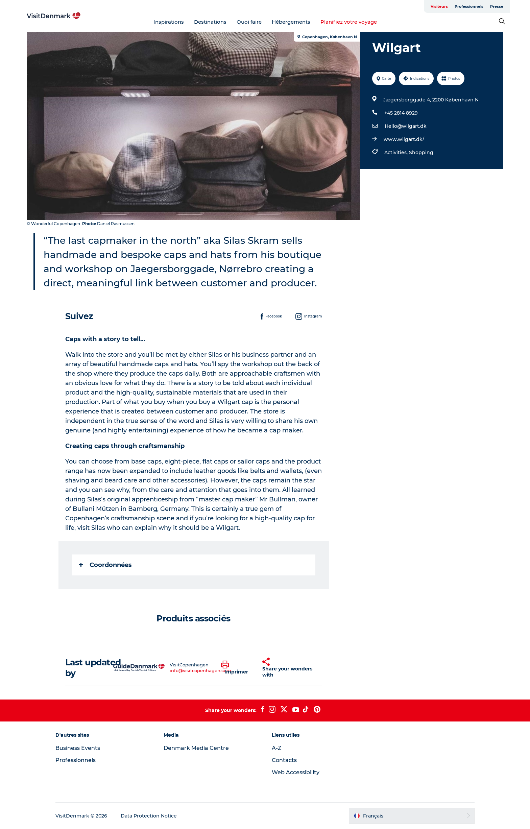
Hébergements (291, 22)
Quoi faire (249, 22)
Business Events (77, 748)
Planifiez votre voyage (348, 22)
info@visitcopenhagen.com (200, 670)
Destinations (210, 22)
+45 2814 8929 (401, 113)
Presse (496, 6)
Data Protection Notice (149, 816)
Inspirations (168, 22)
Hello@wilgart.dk (406, 126)
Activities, (396, 152)
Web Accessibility (295, 772)
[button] (236, 668)
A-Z (277, 748)
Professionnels (469, 6)
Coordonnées (105, 565)
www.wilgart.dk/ (404, 139)
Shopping (421, 152)
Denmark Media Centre (196, 748)
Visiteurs (439, 6)
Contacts (284, 760)
